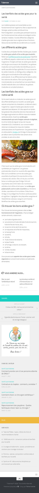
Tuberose (5, 2)
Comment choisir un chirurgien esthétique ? (18, 395)
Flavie (6, 21)
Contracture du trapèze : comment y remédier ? (19, 384)
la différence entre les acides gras (19, 57)
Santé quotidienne (8, 8)
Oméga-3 (15, 132)
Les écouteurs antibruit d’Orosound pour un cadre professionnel (27, 281)
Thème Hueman (30, 486)
